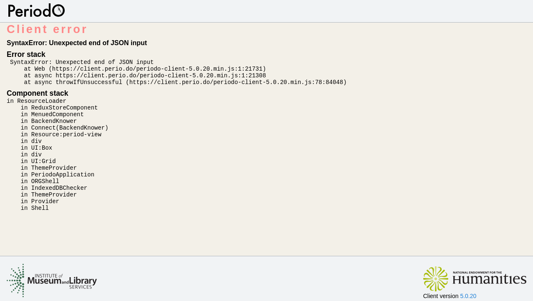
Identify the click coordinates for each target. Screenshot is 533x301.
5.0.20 (468, 296)
